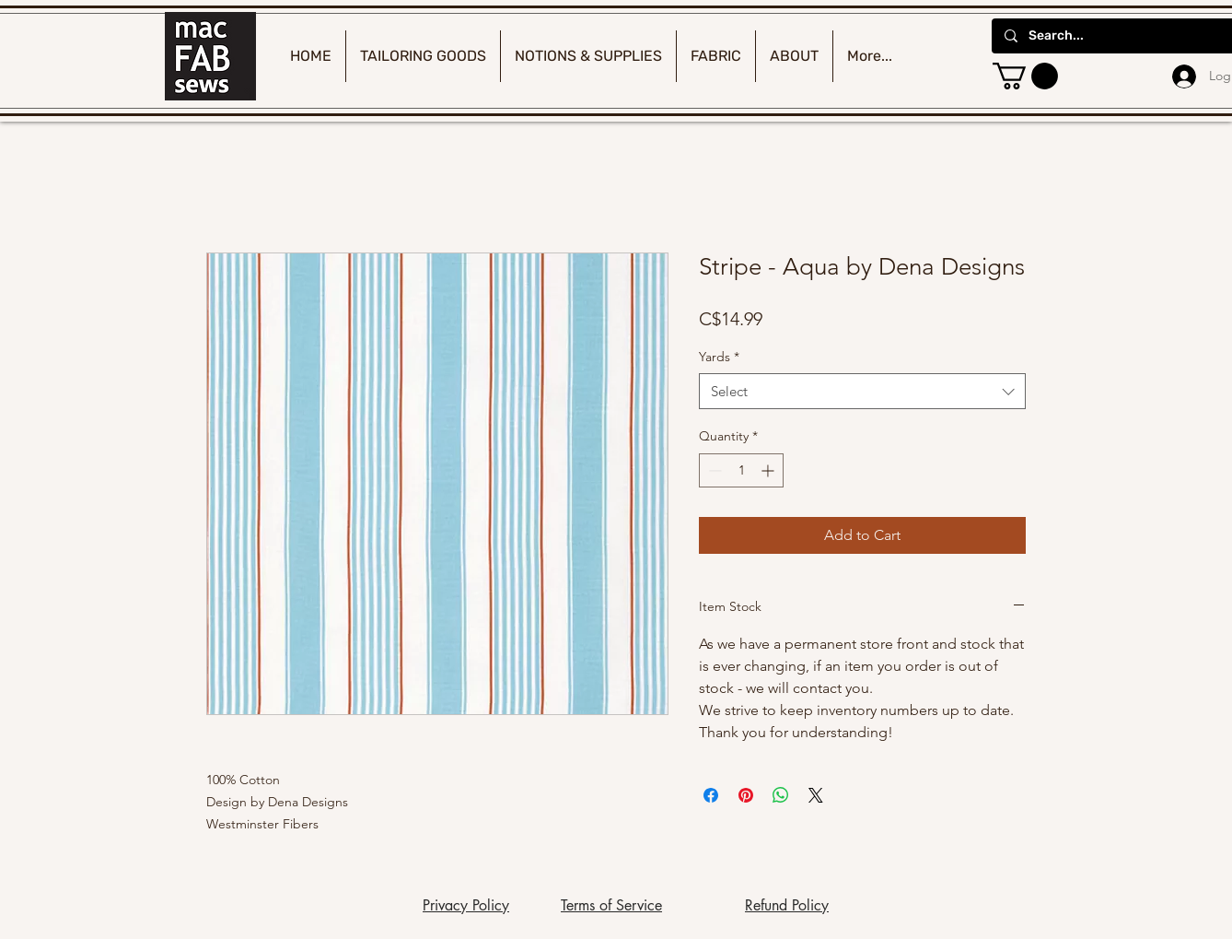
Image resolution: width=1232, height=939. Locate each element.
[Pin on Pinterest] (746, 795)
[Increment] (769, 470)
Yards (719, 356)
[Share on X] (816, 795)
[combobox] (862, 391)
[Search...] (1123, 35)
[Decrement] (713, 470)
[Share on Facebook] (711, 795)
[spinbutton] (741, 470)
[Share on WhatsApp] (781, 795)
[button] (1025, 76)
